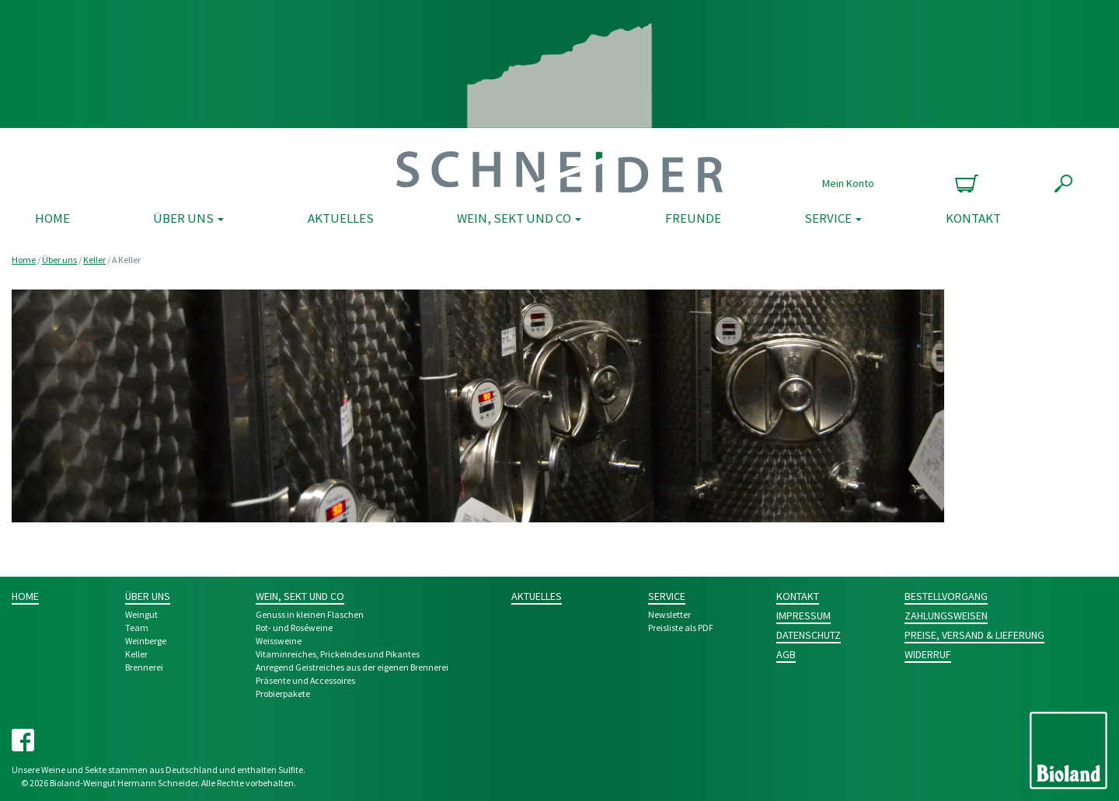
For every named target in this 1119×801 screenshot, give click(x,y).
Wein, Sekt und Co (519, 218)
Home (52, 218)
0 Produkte (964, 183)
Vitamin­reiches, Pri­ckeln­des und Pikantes (338, 654)
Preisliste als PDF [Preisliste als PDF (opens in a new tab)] (680, 627)
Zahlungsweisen (946, 615)
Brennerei (144, 667)
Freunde (693, 218)
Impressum (803, 615)
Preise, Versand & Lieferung (974, 635)
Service (833, 218)
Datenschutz (808, 635)
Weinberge (145, 641)
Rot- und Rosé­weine (294, 627)
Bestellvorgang (946, 596)
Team (136, 627)
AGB (786, 654)
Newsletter (669, 614)
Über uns (188, 218)
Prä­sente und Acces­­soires (305, 680)
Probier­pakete (283, 693)
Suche (1063, 183)
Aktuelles (341, 218)
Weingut (141, 614)
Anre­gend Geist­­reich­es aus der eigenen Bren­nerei (352, 667)
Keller (94, 259)
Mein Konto (848, 183)
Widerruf (928, 654)
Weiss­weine (279, 641)
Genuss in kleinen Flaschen (310, 614)
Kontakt (973, 218)
